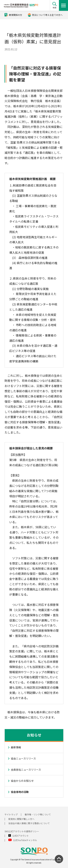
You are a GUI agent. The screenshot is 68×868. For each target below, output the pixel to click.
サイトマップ (11, 814)
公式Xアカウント (20, 835)
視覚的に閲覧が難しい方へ (21, 818)
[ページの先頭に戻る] (58, 859)
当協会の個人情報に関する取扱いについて (29, 823)
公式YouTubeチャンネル (25, 840)
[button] (54, 5)
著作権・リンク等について (38, 814)
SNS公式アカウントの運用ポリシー (22, 831)
